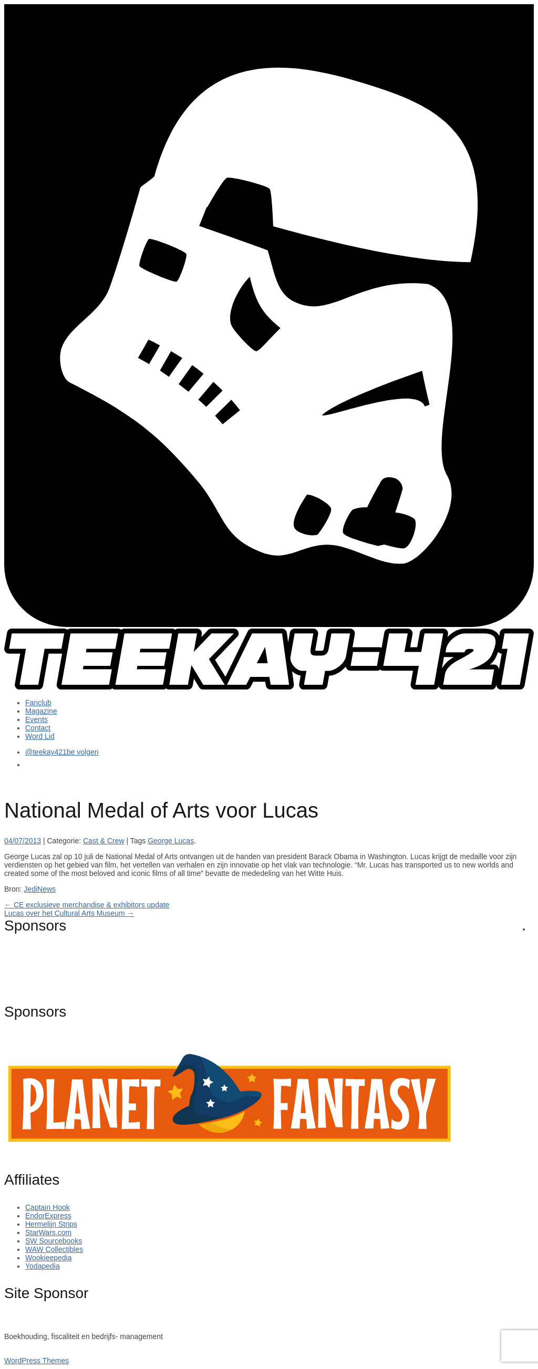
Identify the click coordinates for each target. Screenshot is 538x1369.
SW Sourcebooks (53, 1241)
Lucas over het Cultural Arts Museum (69, 913)
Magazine (41, 711)
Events (36, 719)
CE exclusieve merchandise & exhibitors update (86, 905)
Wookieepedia (48, 1257)
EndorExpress (48, 1215)
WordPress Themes (36, 1360)
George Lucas (171, 841)
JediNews (40, 889)
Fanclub (38, 702)
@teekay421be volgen (62, 752)
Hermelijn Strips (51, 1224)
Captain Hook (47, 1207)
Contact (37, 728)
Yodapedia (42, 1266)
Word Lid (40, 736)
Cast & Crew (104, 841)
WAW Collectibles (54, 1249)
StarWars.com (48, 1232)
